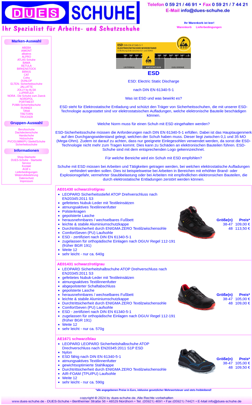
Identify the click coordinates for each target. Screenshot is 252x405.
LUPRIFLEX (26, 92)
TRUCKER (26, 116)
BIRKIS (26, 71)
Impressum (26, 181)
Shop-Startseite (26, 156)
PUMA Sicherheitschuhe (26, 104)
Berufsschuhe (26, 129)
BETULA (26, 65)
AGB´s (26, 169)
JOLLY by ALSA (26, 89)
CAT (26, 74)
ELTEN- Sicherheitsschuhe (26, 83)
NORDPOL (26, 98)
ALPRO (26, 56)
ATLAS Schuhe (27, 59)
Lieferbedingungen (209, 27)
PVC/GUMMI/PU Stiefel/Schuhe (26, 141)
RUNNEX (26, 107)
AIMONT (26, 50)
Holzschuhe (27, 138)
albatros (26, 53)
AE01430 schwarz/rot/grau (81, 189)
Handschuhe (26, 135)
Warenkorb (184, 27)
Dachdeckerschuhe (26, 132)
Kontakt (26, 166)
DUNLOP (26, 80)
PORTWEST (26, 101)
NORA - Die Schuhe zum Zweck (26, 95)
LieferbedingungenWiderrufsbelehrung (26, 174)
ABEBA (26, 47)
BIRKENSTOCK (26, 68)
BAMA (26, 62)
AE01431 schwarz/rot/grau (81, 264)
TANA (26, 110)
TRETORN (26, 113)
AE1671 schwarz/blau (76, 339)
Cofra (26, 77)
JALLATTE (26, 86)
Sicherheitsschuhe (26, 144)
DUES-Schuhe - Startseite (26, 159)
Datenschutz (26, 178)
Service (26, 163)
